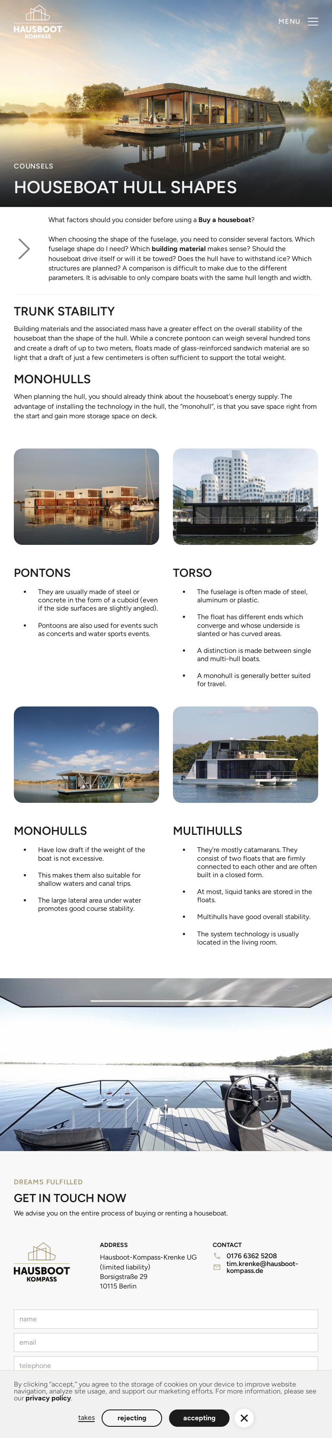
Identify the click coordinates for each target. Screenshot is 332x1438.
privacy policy (48, 1398)
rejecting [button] (132, 1418)
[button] (298, 21)
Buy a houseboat (224, 220)
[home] (38, 21)
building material (179, 249)
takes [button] (86, 1418)
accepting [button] (199, 1418)
